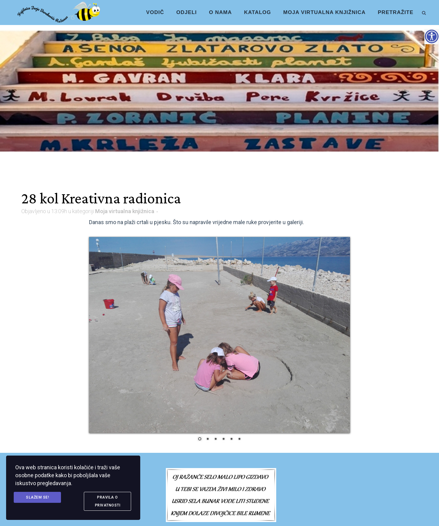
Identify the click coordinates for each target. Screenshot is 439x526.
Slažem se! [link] (37, 497)
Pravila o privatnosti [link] (107, 501)
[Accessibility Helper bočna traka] (431, 36)
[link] (423, 12)
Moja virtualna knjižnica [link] (124, 211)
